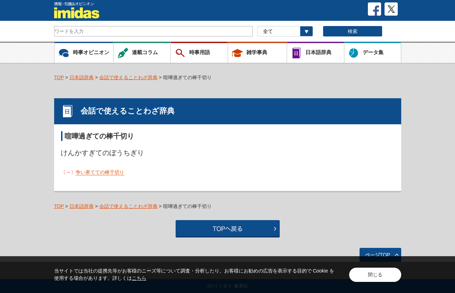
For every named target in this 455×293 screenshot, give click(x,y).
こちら (139, 278)
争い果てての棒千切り (100, 172)
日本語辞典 (81, 77)
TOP (59, 77)
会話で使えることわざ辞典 (128, 77)
